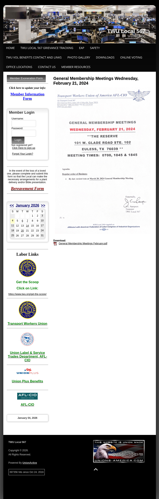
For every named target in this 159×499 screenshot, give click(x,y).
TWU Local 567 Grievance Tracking (46, 48)
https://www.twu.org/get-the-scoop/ (27, 294)
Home (10, 48)
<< (12, 205)
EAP (81, 48)
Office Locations (19, 67)
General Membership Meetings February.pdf (83, 243)
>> (43, 205)
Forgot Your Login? (22, 153)
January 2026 (27, 205)
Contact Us (47, 67)
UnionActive (30, 462)
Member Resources (75, 67)
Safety (95, 48)
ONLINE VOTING (131, 57)
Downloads (105, 57)
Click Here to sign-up (23, 148)
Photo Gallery (78, 57)
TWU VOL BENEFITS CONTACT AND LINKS (34, 57)
